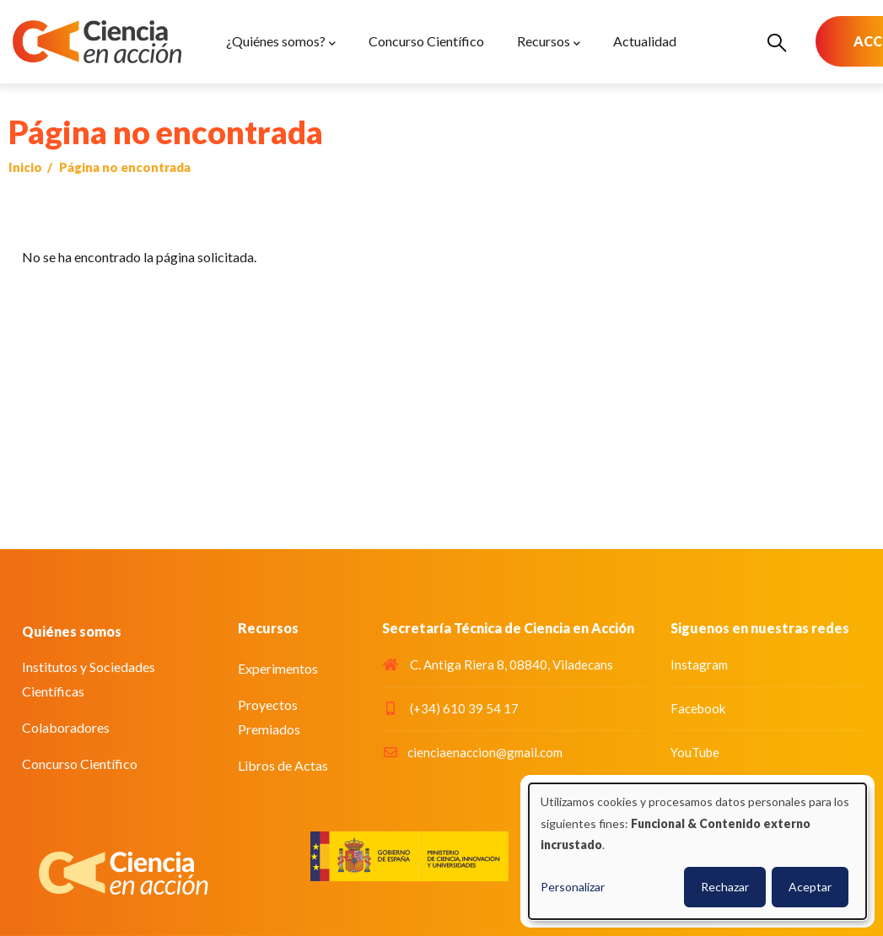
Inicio (25, 167)
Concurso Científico (79, 764)
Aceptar (810, 887)
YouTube (694, 752)
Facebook (697, 708)
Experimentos (278, 668)
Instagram (699, 664)
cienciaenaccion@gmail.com (472, 752)
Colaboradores (66, 727)
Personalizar (573, 887)
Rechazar (725, 887)
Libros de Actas (283, 765)
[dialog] (697, 851)
